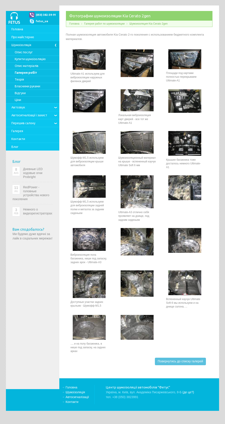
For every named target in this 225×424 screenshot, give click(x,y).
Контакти (18, 139)
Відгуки (20, 93)
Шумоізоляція (21, 45)
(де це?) (188, 392)
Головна (17, 29)
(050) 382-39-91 (46, 14)
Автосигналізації (29, 115)
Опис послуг (24, 52)
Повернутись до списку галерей (180, 361)
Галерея (17, 131)
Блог (14, 147)
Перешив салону (23, 123)
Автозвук (18, 107)
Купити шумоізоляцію (30, 59)
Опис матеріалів (26, 66)
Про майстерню (22, 37)
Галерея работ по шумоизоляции (104, 23)
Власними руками (27, 86)
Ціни (18, 100)
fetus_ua (42, 21)
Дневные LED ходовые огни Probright (33, 173)
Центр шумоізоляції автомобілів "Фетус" (14, 18)
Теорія (19, 79)
